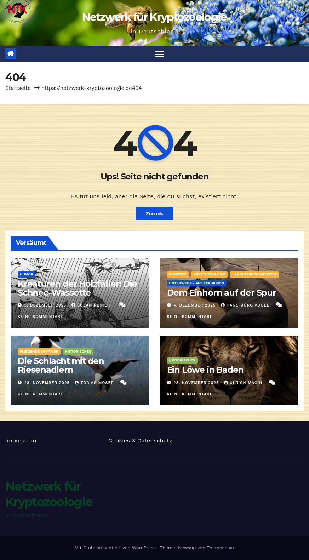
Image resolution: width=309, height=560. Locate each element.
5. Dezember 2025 (46, 305)
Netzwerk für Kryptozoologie (154, 17)
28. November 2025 (47, 383)
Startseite (18, 88)
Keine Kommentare (40, 316)
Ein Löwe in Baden (205, 370)
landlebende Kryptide (254, 274)
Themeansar (220, 547)
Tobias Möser (95, 383)
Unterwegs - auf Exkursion (196, 283)
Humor (26, 274)
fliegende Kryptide (39, 351)
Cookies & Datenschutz (140, 440)
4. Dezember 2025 (195, 305)
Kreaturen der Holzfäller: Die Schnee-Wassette (77, 288)
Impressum (20, 440)
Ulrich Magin (244, 383)
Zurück (154, 213)
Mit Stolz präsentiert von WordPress (116, 547)
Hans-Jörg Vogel (246, 305)
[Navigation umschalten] (159, 53)
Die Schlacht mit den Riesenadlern (61, 365)
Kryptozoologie (209, 274)
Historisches (78, 351)
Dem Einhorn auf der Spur (221, 292)
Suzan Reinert (92, 305)
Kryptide (178, 274)
